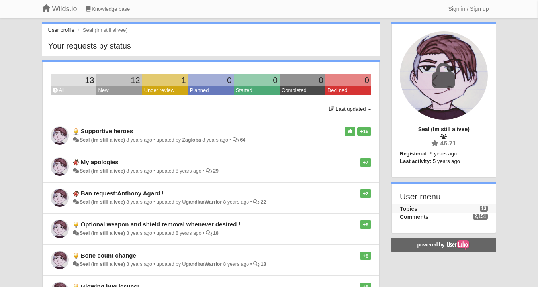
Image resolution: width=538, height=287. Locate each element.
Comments (414, 217)
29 (216, 171)
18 (216, 233)
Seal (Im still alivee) (102, 140)
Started (244, 90)
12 (135, 80)
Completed (294, 90)
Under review (159, 90)
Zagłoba (191, 140)
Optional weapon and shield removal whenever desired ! (161, 224)
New (103, 90)
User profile (61, 30)
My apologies (100, 162)
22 (263, 202)
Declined (337, 90)
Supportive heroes (107, 131)
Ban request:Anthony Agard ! (122, 193)
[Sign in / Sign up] (468, 9)
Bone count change (108, 255)
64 (242, 140)
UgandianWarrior (202, 202)
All (59, 90)
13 (89, 80)
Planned (199, 90)
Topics (408, 209)
